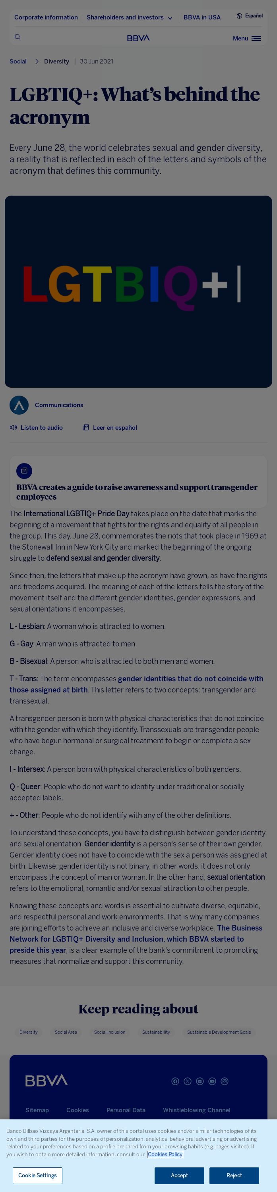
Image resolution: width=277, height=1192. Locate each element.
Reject (234, 1176)
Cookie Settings (37, 1176)
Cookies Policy (165, 1154)
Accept (179, 1176)
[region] (138, 1155)
